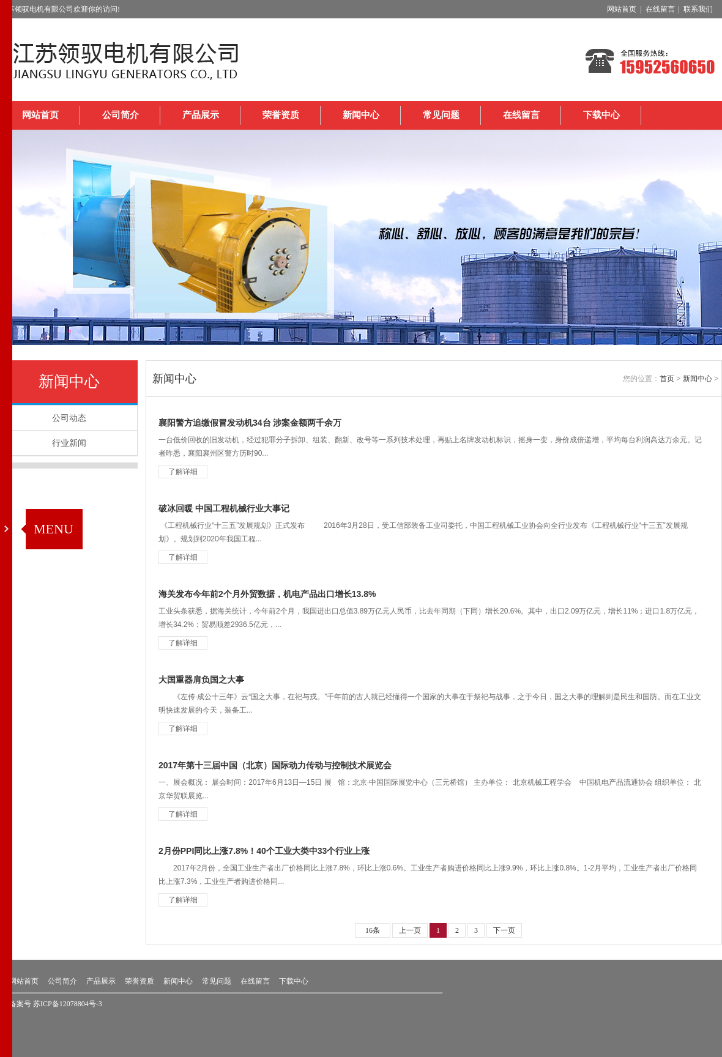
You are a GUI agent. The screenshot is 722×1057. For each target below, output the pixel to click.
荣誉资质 (280, 115)
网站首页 (40, 115)
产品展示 (200, 115)
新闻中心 (361, 115)
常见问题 (441, 115)
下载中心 (601, 115)
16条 (372, 930)
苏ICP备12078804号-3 (67, 1004)
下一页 (504, 930)
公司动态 (69, 418)
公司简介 (120, 115)
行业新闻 (69, 443)
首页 (667, 378)
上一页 (410, 930)
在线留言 (521, 115)
